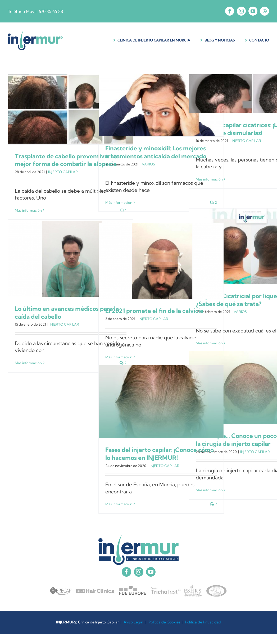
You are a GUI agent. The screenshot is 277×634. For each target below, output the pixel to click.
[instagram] (241, 11)
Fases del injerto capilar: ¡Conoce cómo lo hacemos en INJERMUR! (159, 453)
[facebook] (229, 11)
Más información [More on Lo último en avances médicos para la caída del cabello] (28, 363)
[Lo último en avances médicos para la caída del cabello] (70, 259)
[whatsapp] (264, 11)
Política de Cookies (164, 622)
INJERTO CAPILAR (63, 172)
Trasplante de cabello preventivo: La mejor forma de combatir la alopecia (66, 160)
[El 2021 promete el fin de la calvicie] (161, 261)
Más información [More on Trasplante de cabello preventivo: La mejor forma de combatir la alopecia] (28, 210)
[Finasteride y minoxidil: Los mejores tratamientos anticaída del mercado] (161, 105)
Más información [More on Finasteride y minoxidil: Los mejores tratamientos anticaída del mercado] (118, 202)
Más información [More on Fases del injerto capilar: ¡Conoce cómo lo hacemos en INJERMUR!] (118, 504)
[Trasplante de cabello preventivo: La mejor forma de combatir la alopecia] (70, 109)
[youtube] (252, 11)
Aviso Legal (133, 622)
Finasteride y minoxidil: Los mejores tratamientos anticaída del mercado (155, 152)
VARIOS (148, 164)
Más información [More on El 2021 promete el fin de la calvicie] (118, 357)
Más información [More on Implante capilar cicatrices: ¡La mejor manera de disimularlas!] (209, 179)
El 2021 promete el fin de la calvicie (154, 310)
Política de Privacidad (203, 622)
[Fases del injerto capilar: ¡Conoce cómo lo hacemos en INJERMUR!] (161, 401)
